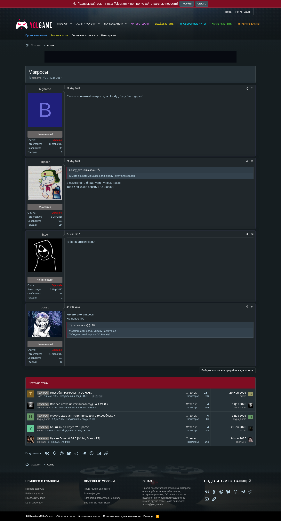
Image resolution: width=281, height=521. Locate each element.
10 (100, 396)
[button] (71, 24)
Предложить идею (35, 498)
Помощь (148, 516)
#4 (252, 307)
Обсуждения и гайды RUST (75, 396)
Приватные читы (249, 23)
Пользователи (113, 23)
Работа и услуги (34, 493)
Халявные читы (222, 23)
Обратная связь (65, 516)
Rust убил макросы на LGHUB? (71, 392)
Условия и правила (89, 516)
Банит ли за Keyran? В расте (69, 427)
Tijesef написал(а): (80, 325)
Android (66, 442)
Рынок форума (92, 493)
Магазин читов (59, 35)
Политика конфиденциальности (121, 516)
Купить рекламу (34, 502)
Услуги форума (86, 23)
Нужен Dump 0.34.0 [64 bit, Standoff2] (75, 438)
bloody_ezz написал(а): (82, 170)
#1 (252, 88)
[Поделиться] (247, 88)
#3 (252, 234)
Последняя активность (84, 35)
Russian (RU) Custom (40, 516)
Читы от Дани (140, 23)
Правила (62, 23)
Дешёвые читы (164, 23)
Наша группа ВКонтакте (97, 488)
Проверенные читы (193, 23)
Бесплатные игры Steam (97, 502)
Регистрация (108, 35)
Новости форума (34, 488)
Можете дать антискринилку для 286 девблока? (82, 415)
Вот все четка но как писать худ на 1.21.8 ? (79, 404)
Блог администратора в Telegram (102, 498)
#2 (252, 161)
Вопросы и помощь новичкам (81, 407)
